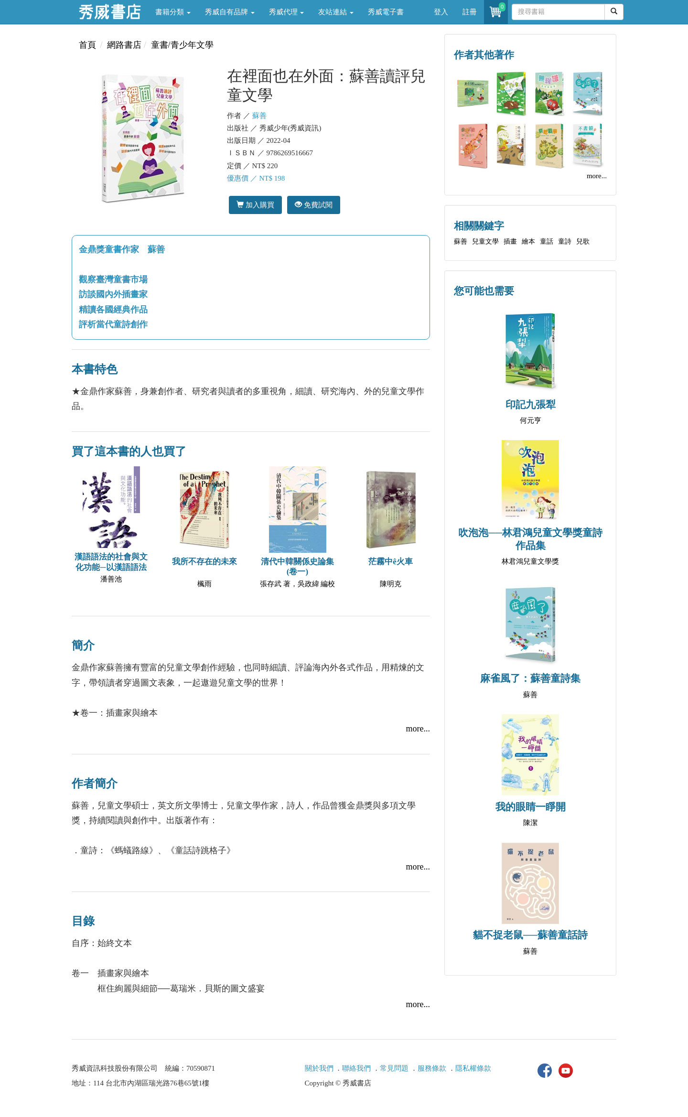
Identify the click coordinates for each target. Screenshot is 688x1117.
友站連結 (336, 12)
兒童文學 (485, 241)
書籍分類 (173, 12)
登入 (441, 12)
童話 (546, 241)
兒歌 (583, 241)
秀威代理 (286, 12)
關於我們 (319, 1068)
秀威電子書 (386, 12)
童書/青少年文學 (182, 45)
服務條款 (432, 1068)
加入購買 (255, 205)
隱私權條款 (473, 1068)
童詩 (564, 241)
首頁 (87, 45)
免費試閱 (314, 205)
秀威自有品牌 (230, 12)
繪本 (528, 241)
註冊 (469, 12)
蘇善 (259, 115)
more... (418, 728)
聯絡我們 (356, 1068)
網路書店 (124, 45)
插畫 (510, 241)
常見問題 (394, 1068)
